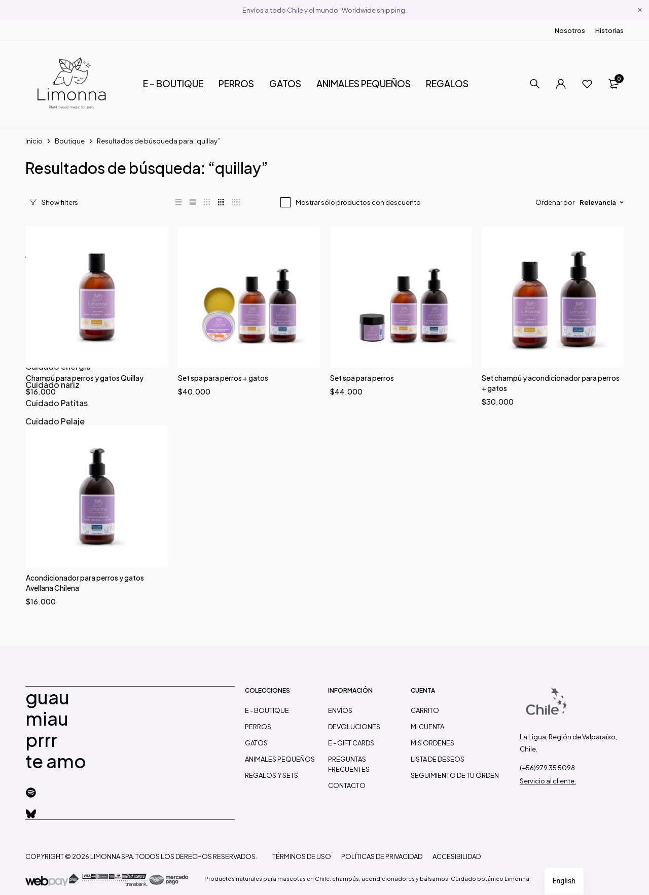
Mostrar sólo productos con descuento (358, 202)
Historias (609, 30)
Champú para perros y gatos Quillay (84, 377)
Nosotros (570, 30)
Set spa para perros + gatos (223, 377)
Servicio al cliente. (548, 781)
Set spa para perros (362, 377)
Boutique (70, 141)
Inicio (34, 141)
